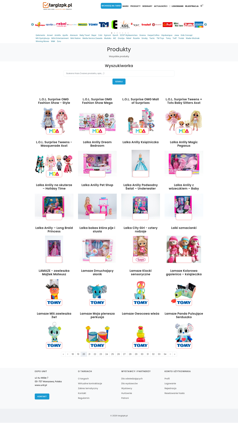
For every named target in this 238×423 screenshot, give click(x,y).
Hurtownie (126, 393)
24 (106, 354)
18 (73, 354)
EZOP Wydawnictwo (129, 35)
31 (148, 354)
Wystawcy (126, 388)
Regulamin (83, 398)
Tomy (168, 38)
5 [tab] (122, 33)
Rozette (136, 38)
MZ (114, 38)
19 (78, 354)
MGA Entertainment (60, 38)
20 (83, 354)
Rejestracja (192, 6)
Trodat (181, 38)
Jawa (176, 35)
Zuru (59, 41)
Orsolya (121, 38)
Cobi (100, 35)
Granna (142, 35)
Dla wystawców (129, 383)
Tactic (152, 38)
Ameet (50, 35)
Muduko (107, 38)
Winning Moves (42, 41)
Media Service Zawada (92, 38)
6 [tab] (125, 33)
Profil (167, 378)
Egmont (107, 35)
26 (118, 354)
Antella (57, 35)
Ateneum (74, 35)
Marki (126, 6)
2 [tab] (114, 33)
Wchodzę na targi (112, 6)
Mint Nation (75, 38)
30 (142, 354)
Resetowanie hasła (175, 393)
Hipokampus (166, 35)
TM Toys (160, 38)
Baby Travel (85, 35)
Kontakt (42, 396)
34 (165, 354)
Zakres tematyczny (88, 388)
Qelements (40, 35)
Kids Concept (186, 35)
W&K (53, 41)
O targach (83, 378)
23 (101, 354)
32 (153, 354)
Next (205, 24)
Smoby (144, 38)
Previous (32, 24)
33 (159, 354)
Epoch (115, 35)
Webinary (148, 6)
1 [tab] (111, 33)
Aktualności (161, 6)
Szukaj (119, 81)
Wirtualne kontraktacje (90, 383)
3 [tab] (117, 33)
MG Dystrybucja (42, 38)
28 (130, 354)
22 (95, 354)
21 (89, 354)
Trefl (175, 38)
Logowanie (177, 6)
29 (136, 354)
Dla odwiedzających (132, 378)
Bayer (94, 35)
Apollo (65, 35)
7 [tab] (128, 33)
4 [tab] (119, 33)
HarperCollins (154, 35)
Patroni (125, 398)
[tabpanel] (40, 24)
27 (124, 354)
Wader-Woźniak (192, 38)
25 (112, 354)
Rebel (128, 38)
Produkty (136, 6)
